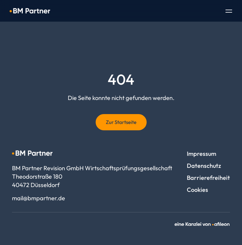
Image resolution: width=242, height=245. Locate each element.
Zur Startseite (121, 122)
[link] (202, 224)
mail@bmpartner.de (38, 198)
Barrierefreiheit (208, 177)
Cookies (197, 189)
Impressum (201, 153)
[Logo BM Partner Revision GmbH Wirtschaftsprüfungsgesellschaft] (30, 10)
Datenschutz (204, 165)
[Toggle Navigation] (229, 12)
